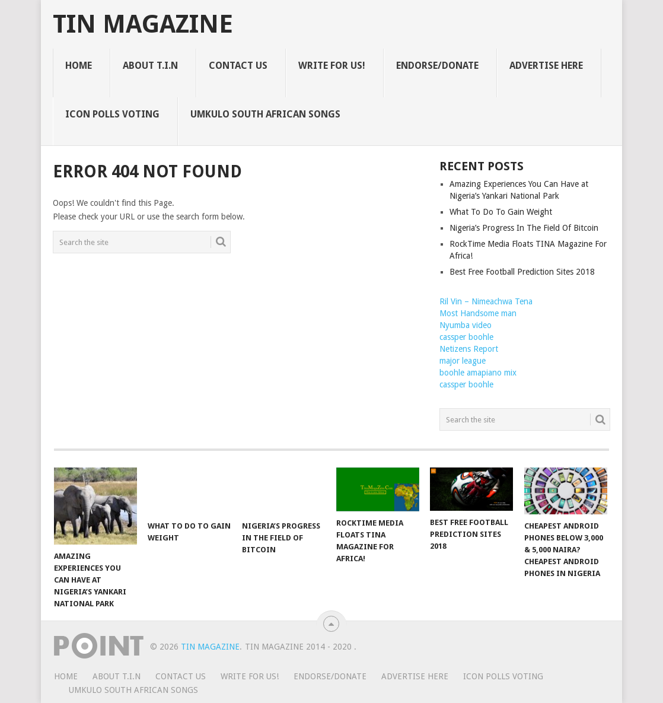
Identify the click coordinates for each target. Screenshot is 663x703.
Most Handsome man (478, 313)
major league (462, 360)
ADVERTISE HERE (546, 65)
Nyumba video (465, 325)
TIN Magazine (143, 24)
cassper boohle (466, 337)
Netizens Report (468, 349)
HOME (78, 65)
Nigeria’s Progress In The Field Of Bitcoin (524, 228)
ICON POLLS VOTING (112, 114)
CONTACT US (238, 65)
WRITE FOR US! (331, 65)
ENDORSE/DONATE (437, 65)
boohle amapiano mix (478, 372)
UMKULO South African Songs (265, 114)
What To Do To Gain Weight (501, 212)
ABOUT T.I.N (150, 65)
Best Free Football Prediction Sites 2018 (522, 271)
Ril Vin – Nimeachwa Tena (486, 301)
